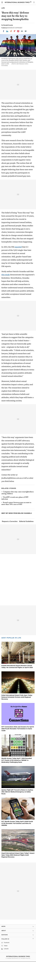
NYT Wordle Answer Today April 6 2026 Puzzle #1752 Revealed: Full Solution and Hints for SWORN (17, 823)
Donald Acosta (8, 25)
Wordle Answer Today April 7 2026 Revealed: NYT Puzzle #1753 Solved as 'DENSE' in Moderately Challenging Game (16, 760)
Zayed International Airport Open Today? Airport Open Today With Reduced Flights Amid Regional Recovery (17, 855)
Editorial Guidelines (26, 521)
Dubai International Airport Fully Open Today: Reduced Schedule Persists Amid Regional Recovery (16, 697)
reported (18, 247)
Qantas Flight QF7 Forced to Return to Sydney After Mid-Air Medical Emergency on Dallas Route (17, 791)
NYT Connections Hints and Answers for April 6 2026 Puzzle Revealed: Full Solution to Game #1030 (17, 728)
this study (5, 275)
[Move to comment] (25, 31)
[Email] (22, 31)
